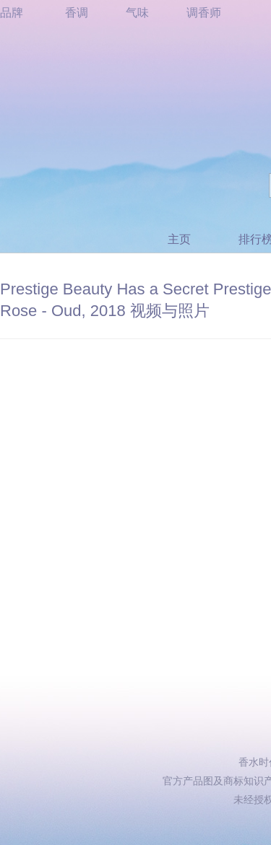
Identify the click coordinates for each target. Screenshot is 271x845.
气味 (137, 12)
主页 (179, 239)
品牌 (11, 12)
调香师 (203, 12)
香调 (76, 12)
